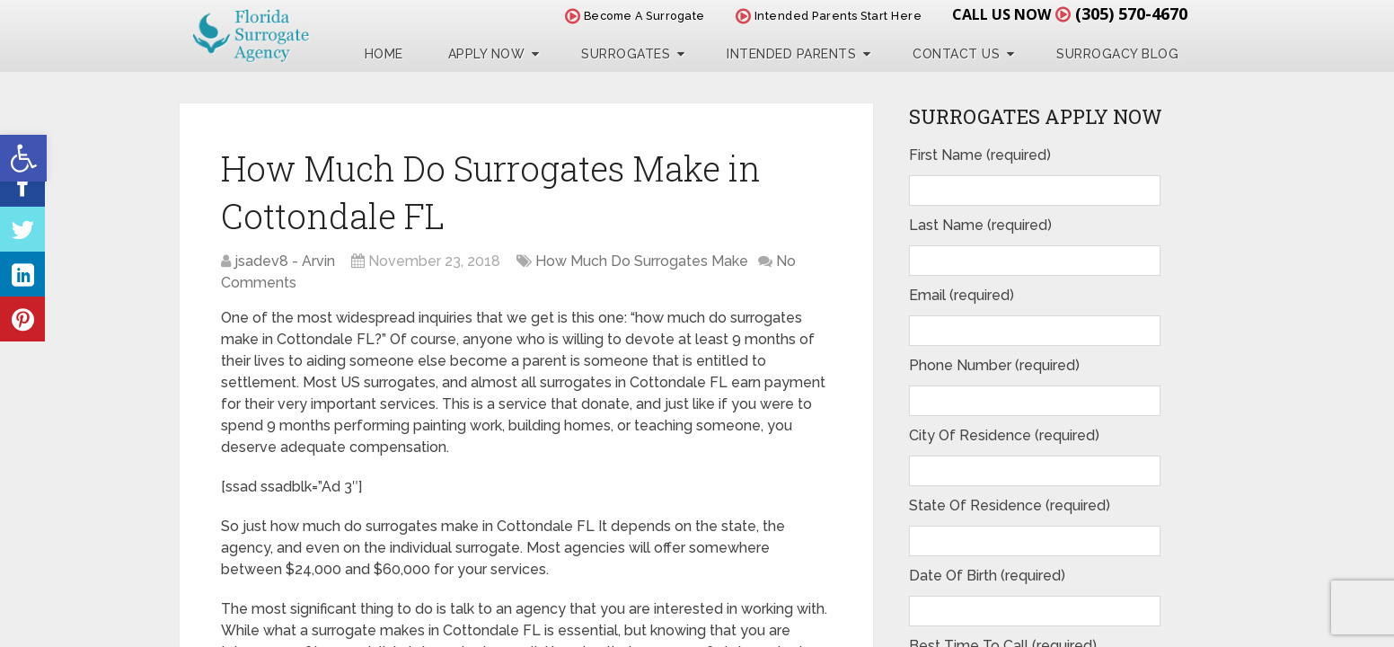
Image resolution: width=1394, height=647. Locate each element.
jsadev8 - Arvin (284, 261)
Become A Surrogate (635, 15)
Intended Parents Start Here (829, 15)
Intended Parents (791, 54)
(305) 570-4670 (1131, 13)
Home (384, 54)
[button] (23, 158)
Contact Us (956, 54)
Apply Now (486, 54)
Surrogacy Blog (1117, 54)
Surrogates (625, 54)
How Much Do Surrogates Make (641, 261)
